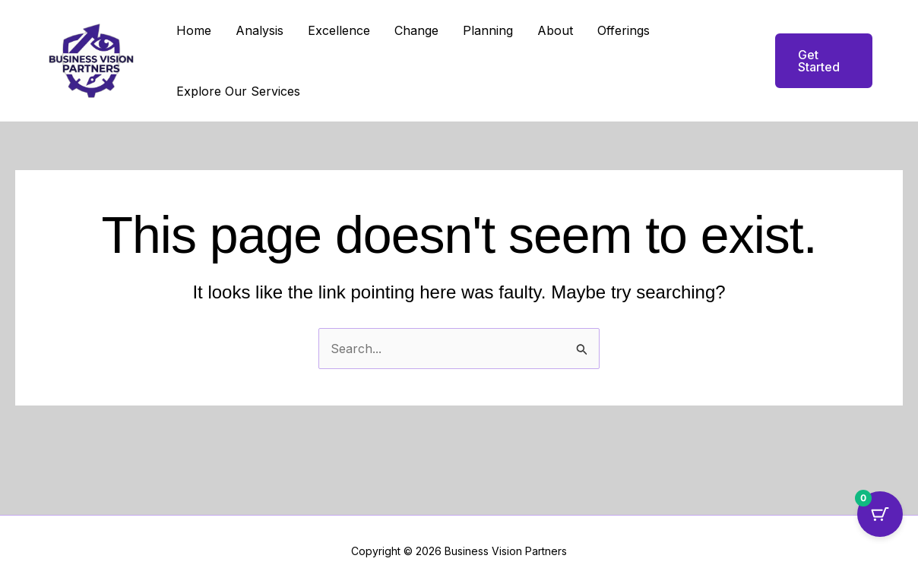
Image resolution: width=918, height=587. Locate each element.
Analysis (259, 30)
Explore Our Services (238, 91)
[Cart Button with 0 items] (880, 514)
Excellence (339, 30)
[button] (814, 60)
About (555, 30)
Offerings (623, 30)
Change (416, 30)
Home (193, 30)
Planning (488, 30)
